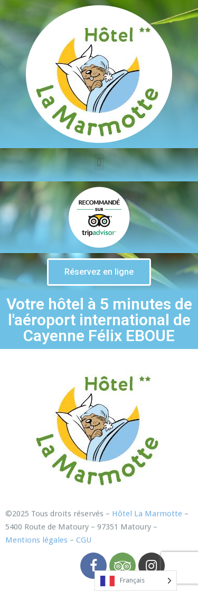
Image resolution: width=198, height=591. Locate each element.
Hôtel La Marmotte (147, 521)
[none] (136, 580)
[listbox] (136, 580)
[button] (99, 272)
